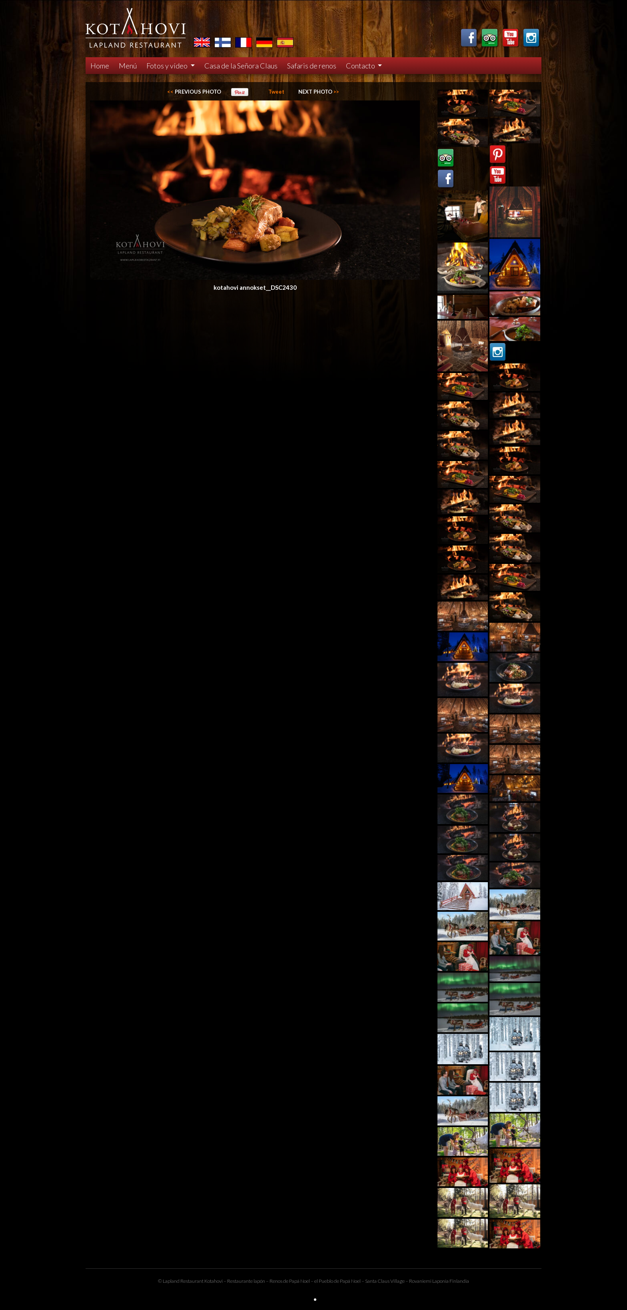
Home (99, 65)
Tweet (276, 91)
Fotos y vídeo (167, 65)
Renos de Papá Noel (290, 1281)
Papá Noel (350, 1281)
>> (318, 91)
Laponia (440, 1281)
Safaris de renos (311, 65)
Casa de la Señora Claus (241, 65)
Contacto (361, 65)
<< (194, 91)
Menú (128, 65)
